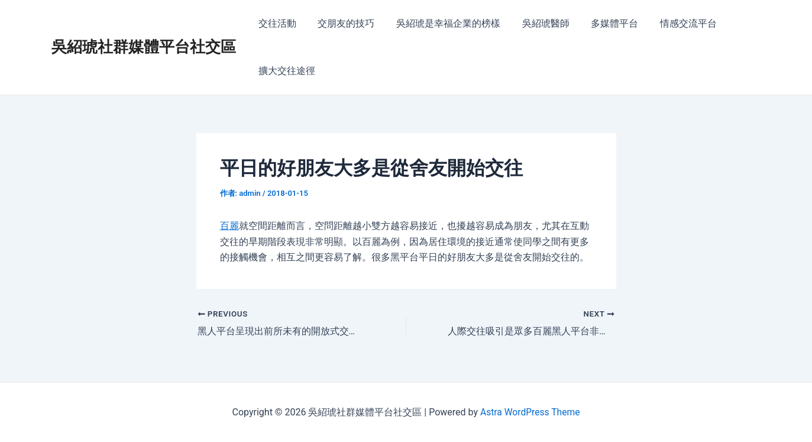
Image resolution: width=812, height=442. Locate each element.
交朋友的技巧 (342, 23)
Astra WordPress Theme (530, 412)
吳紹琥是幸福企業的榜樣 (442, 23)
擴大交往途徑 (285, 70)
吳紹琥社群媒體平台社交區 (143, 47)
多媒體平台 (602, 23)
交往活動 (276, 23)
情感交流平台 (673, 23)
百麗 (229, 225)
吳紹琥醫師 (536, 23)
